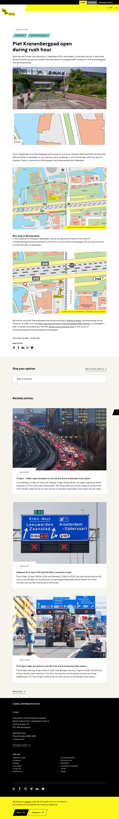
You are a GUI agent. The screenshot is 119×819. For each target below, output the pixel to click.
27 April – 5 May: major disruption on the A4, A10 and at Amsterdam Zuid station (53, 478)
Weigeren (36, 812)
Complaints (17, 760)
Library (63, 769)
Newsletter (65, 763)
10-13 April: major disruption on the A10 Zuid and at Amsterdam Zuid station (51, 666)
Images (63, 771)
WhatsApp (27, 347)
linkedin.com (23, 347)
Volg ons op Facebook (19, 788)
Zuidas (82, 2)
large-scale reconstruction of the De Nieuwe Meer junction (64, 323)
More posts (18, 691)
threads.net (14, 347)
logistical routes (74, 320)
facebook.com (18, 347)
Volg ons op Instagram (25, 788)
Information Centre (106, 2)
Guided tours (18, 771)
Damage (16, 763)
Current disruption (68, 758)
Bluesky (32, 347)
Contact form (18, 739)
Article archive (66, 760)
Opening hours (19, 733)
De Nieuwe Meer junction (39, 35)
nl (107, 8)
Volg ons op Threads (14, 788)
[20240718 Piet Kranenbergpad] (59, 88)
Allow (19, 812)
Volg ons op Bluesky (43, 788)
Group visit (17, 769)
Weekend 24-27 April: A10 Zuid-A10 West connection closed (44, 572)
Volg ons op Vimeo (31, 788)
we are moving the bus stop (61, 326)
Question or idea (19, 758)
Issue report (17, 766)
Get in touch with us (94, 369)
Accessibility (20, 35)
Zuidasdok (92, 2)
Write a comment (24, 379)
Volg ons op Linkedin (37, 788)
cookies (27, 801)
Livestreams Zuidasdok (69, 766)
